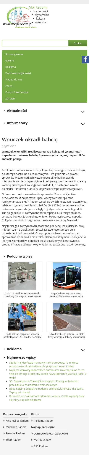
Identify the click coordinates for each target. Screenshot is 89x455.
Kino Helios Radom (17, 420)
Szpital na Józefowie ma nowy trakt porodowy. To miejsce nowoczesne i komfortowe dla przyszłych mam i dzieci (43, 364)
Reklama (10, 67)
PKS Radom (41, 446)
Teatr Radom (13, 439)
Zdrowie (10, 98)
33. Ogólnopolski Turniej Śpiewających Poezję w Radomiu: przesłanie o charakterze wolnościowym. (44, 383)
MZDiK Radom (42, 440)
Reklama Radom (44, 420)
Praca (8, 86)
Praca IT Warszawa (16, 92)
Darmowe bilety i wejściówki (51, 433)
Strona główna (14, 54)
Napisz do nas (13, 79)
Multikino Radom (16, 427)
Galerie (9, 60)
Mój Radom (38, 7)
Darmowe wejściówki (18, 73)
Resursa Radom (15, 433)
